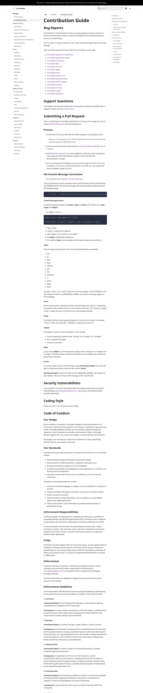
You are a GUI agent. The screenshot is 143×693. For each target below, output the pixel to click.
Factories (17, 134)
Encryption (17, 150)
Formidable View (53, 64)
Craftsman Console (20, 95)
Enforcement (117, 54)
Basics (15, 49)
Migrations (17, 127)
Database (16, 118)
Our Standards (117, 44)
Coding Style (115, 35)
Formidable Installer (54, 85)
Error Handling (18, 82)
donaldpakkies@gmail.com (67, 391)
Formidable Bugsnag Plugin (57, 79)
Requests (17, 66)
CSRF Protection (19, 59)
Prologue (16, 14)
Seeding (16, 131)
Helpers (16, 98)
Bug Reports (115, 16)
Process (115, 24)
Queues (16, 111)
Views (16, 75)
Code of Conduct (117, 38)
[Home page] (45, 14)
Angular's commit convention (72, 179)
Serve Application (19, 43)
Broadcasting (18, 92)
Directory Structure (20, 36)
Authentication (18, 144)
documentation (61, 153)
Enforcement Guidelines (117, 58)
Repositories (18, 137)
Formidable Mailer (53, 70)
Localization (18, 101)
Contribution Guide (20, 20)
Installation (17, 27)
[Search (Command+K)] (110, 8)
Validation (17, 72)
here (104, 3)
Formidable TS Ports (54, 88)
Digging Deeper (18, 88)
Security (15, 140)
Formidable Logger (54, 91)
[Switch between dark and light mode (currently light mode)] (130, 8)
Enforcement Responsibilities (118, 48)
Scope (115, 51)
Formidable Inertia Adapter (57, 82)
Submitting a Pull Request (119, 21)
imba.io (54, 406)
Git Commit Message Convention (119, 28)
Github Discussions (67, 109)
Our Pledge (116, 41)
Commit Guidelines (86, 146)
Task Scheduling (19, 114)
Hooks (16, 79)
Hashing (16, 153)
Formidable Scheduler (55, 94)
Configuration (18, 33)
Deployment (18, 46)
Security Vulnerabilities (118, 32)
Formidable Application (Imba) (58, 58)
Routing (16, 53)
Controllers (17, 62)
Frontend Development (21, 30)
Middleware (17, 56)
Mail (15, 105)
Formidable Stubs (53, 73)
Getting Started (18, 23)
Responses (17, 69)
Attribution (116, 62)
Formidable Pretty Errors (56, 76)
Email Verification (19, 147)
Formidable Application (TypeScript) (60, 55)
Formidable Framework (55, 61)
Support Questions (117, 18)
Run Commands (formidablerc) (24, 40)
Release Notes (18, 17)
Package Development (21, 108)
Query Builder (18, 124)
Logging (16, 85)
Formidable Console (54, 67)
